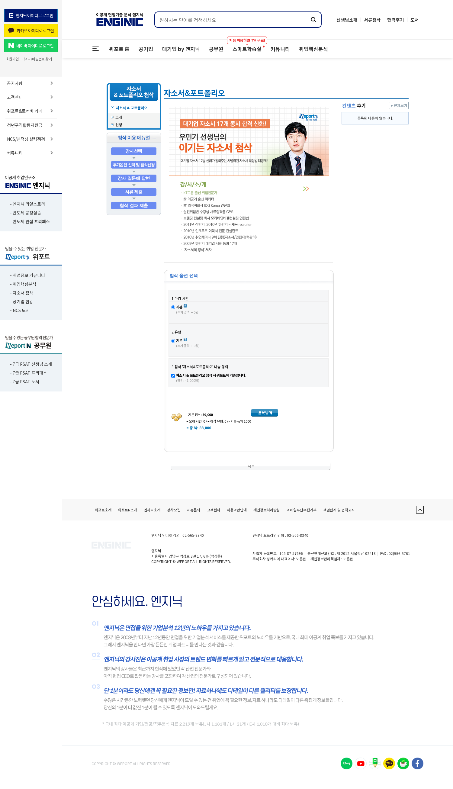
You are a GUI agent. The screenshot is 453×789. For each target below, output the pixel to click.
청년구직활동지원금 (31, 125)
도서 (414, 20)
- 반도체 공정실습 (25, 213)
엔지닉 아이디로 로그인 (31, 15)
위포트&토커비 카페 (31, 110)
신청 (118, 124)
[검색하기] (313, 20)
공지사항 (31, 83)
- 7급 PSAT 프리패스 (28, 373)
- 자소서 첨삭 (21, 293)
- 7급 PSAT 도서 (24, 381)
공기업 (146, 49)
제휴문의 (193, 509)
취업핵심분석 (313, 49)
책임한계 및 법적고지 (339, 509)
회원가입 (12, 58)
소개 (118, 117)
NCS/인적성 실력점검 (31, 139)
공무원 (216, 49)
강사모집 (173, 509)
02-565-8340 (193, 535)
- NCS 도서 (20, 310)
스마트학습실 (247, 46)
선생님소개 (347, 20)
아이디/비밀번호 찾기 (36, 58)
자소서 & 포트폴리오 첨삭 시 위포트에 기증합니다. (211, 375)
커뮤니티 (31, 152)
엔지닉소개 (152, 509)
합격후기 (395, 20)
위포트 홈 (119, 49)
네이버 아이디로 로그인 (30, 46)
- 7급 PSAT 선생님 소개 (31, 364)
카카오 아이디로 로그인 (31, 30)
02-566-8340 (297, 535)
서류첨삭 (372, 20)
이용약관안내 (237, 509)
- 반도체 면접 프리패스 (30, 221)
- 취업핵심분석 (23, 284)
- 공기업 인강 (21, 301)
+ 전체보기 (398, 105)
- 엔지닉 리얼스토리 (27, 204)
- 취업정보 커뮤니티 (27, 275)
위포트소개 (103, 509)
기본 (179, 306)
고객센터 (31, 97)
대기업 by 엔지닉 (181, 49)
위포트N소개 (127, 509)
